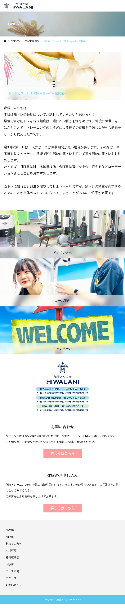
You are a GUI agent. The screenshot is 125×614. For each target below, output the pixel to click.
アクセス (11, 578)
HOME (10, 529)
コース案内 (12, 571)
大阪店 (10, 564)
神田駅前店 (12, 557)
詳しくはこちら (63, 453)
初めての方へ (14, 543)
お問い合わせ (14, 585)
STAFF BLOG (17, 55)
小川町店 (11, 550)
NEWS (10, 536)
